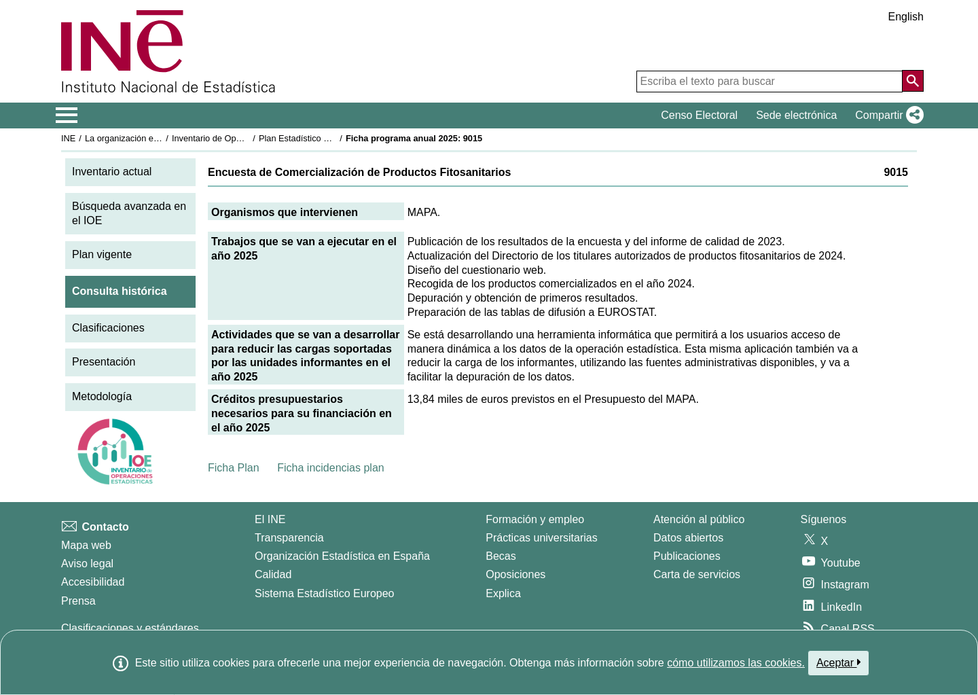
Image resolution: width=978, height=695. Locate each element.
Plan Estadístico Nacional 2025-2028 (330, 138)
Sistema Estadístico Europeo (324, 593)
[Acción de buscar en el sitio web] (913, 81)
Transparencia (289, 537)
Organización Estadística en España (342, 556)
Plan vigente (102, 254)
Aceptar (838, 662)
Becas (500, 556)
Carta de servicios (696, 574)
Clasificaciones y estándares (130, 628)
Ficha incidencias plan (330, 468)
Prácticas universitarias (542, 537)
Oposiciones (515, 574)
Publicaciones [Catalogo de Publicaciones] (687, 556)
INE (68, 138)
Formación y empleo (535, 519)
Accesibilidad (92, 582)
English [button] (906, 16)
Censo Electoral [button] (699, 115)
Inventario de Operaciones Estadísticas (247, 138)
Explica (503, 593)
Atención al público (698, 519)
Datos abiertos (688, 537)
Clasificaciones (108, 328)
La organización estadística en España (159, 138)
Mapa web (86, 545)
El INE (270, 519)
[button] (887, 115)
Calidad (273, 574)
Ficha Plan (233, 468)
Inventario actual (111, 171)
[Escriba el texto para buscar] (769, 81)
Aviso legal (87, 563)
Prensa (78, 601)
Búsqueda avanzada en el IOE (129, 213)
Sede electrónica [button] (796, 115)
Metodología (102, 396)
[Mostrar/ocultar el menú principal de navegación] (66, 115)
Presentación (103, 362)
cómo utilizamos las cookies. (736, 663)
